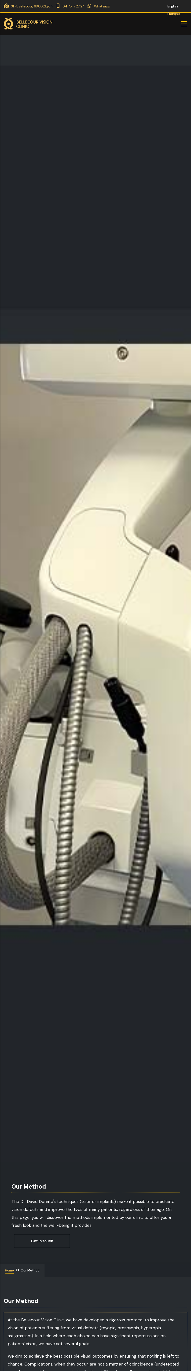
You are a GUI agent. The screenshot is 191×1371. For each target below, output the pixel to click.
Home (9, 1270)
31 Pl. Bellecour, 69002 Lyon (28, 6)
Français (173, 13)
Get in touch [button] (42, 1240)
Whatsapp (99, 6)
